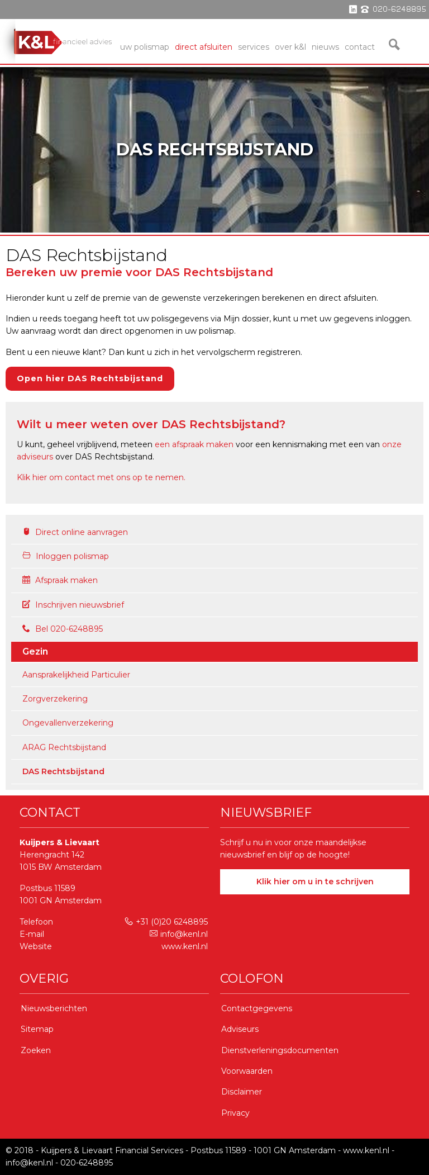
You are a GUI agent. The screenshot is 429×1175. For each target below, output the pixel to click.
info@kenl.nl (179, 934)
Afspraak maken (60, 580)
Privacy (235, 1113)
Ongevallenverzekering (67, 723)
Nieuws (325, 47)
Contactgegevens (256, 1008)
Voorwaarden (247, 1071)
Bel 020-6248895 (62, 629)
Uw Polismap (144, 47)
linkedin (353, 9)
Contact (360, 47)
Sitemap (37, 1029)
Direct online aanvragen (75, 532)
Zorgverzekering (55, 699)
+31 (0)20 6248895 (166, 922)
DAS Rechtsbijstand (63, 771)
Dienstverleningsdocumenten (280, 1050)
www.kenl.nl (184, 946)
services (253, 47)
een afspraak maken (194, 444)
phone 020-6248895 (393, 9)
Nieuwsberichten (54, 1008)
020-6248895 (86, 1163)
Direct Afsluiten (203, 47)
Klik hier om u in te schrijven (315, 881)
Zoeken (36, 1050)
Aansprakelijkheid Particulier (76, 675)
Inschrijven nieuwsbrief (73, 605)
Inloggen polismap (65, 556)
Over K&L (290, 47)
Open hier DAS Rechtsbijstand (90, 378)
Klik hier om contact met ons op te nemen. (101, 477)
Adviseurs (240, 1029)
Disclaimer (241, 1092)
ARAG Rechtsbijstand (64, 747)
